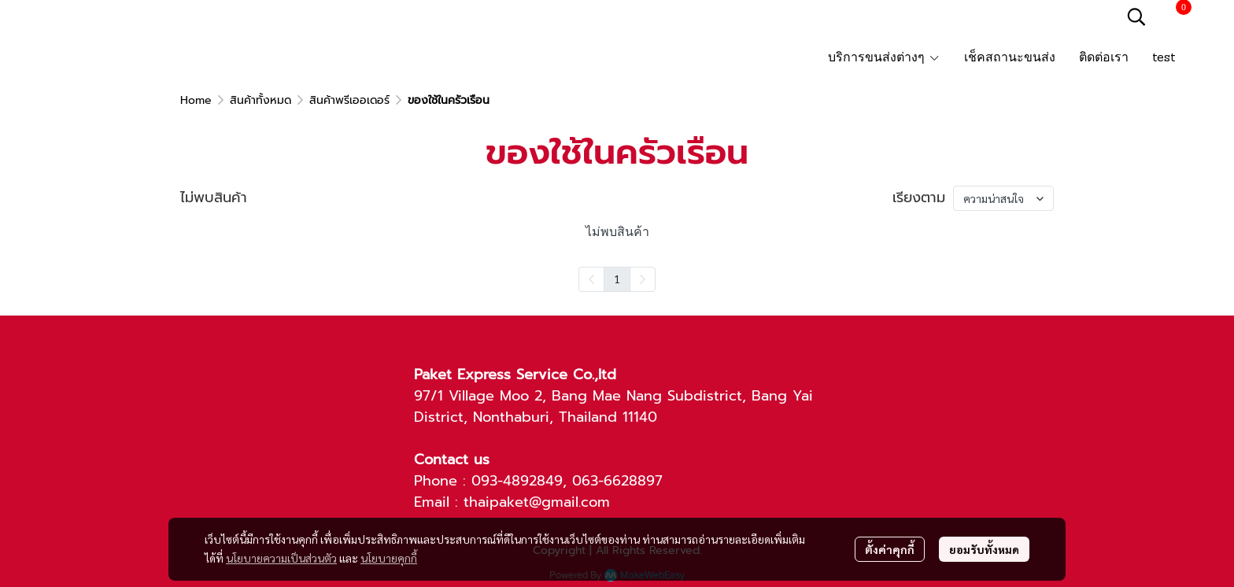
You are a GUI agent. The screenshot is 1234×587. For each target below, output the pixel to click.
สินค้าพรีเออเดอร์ (349, 100)
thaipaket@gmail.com (537, 502)
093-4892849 (517, 481)
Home (196, 100)
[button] (1136, 16)
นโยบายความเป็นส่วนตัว (281, 558)
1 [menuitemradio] (617, 278)
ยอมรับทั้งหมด (984, 549)
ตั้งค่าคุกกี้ (889, 549)
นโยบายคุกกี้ (388, 558)
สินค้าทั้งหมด (260, 100)
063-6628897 (617, 481)
